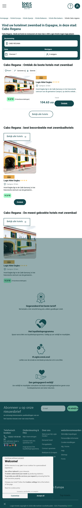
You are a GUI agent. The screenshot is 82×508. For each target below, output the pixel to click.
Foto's (63, 459)
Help (62, 451)
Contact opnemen (48, 448)
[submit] (72, 408)
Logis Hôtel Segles (48, 82)
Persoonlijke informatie (69, 438)
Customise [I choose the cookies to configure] (15, 496)
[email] (53, 408)
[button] (5, 504)
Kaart (8, 70)
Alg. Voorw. (65, 446)
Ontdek (64, 103)
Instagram (46, 467)
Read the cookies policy (12, 488)
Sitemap (64, 455)
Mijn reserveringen (29, 437)
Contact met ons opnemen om (29, 442)
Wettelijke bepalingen (69, 434)
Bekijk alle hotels (40, 114)
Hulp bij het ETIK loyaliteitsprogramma (31, 448)
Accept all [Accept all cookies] (40, 496)
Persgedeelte (47, 444)
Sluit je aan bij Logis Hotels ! (49, 435)
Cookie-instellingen (68, 442)
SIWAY (69, 506)
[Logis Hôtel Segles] (19, 85)
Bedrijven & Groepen (49, 452)
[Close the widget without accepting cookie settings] (14, 458)
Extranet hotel (47, 440)
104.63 (47, 102)
